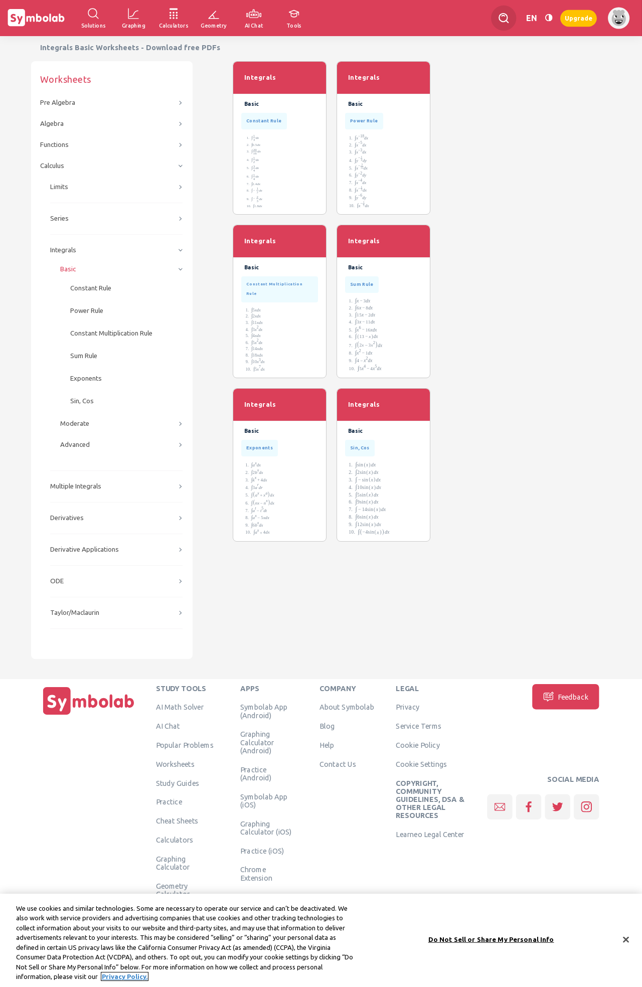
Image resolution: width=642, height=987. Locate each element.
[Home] (88, 715)
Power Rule (86, 310)
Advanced (75, 444)
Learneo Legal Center (430, 835)
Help (326, 745)
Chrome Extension (256, 874)
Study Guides (177, 783)
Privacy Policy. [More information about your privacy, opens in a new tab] (124, 979)
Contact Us (337, 764)
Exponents (86, 378)
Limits (59, 187)
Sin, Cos (82, 401)
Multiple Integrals (75, 486)
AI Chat (168, 726)
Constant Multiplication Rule (111, 333)
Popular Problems (185, 745)
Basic (68, 269)
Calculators (175, 840)
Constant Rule (90, 288)
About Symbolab (346, 707)
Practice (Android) (256, 773)
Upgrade (578, 18)
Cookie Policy (417, 745)
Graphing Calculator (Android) (257, 742)
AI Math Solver (180, 707)
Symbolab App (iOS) (264, 800)
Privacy (407, 707)
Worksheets (175, 764)
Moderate (74, 423)
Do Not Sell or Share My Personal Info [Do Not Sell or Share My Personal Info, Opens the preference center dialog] (491, 942)
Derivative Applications (84, 549)
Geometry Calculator (173, 890)
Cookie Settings (421, 764)
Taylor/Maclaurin (74, 612)
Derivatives (67, 518)
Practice (169, 802)
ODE (57, 581)
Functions (54, 144)
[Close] (626, 943)
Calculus (52, 166)
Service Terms (418, 726)
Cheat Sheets (177, 821)
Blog (327, 726)
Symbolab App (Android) (264, 711)
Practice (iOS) (262, 851)
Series (59, 218)
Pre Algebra (57, 102)
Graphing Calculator (173, 863)
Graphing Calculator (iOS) (266, 827)
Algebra (52, 123)
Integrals (63, 250)
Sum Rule (83, 356)
